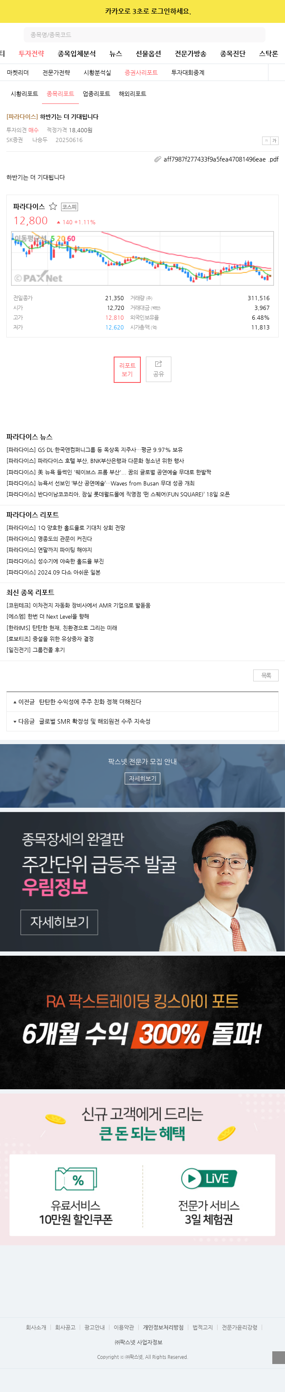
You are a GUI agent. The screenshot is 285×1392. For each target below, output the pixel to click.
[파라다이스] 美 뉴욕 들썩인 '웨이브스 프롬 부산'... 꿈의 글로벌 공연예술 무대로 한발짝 (108, 472)
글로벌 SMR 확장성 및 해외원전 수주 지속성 (95, 721)
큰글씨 (274, 141)
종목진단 (233, 54)
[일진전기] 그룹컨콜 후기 (35, 650)
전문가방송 (191, 54)
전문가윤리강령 (239, 1327)
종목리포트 (60, 93)
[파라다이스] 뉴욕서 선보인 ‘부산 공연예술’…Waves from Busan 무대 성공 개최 (100, 483)
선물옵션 (148, 54)
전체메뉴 (277, 34)
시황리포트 (24, 93)
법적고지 (203, 1327)
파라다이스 (29, 207)
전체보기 (276, 72)
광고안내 (94, 1327)
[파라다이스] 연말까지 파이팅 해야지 (49, 550)
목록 (266, 675)
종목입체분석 (77, 54)
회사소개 (36, 1327)
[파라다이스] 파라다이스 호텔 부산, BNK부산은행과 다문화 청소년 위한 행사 (95, 461)
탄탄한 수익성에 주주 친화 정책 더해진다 (90, 702)
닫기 (273, 11)
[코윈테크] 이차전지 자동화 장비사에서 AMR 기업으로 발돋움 (78, 605)
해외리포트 (132, 93)
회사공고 (65, 1327)
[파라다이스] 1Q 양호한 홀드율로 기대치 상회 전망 (65, 528)
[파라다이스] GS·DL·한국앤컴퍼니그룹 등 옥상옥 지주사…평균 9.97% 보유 (94, 450)
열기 (278, 1357)
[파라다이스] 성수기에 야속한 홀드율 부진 (55, 561)
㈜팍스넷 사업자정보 (138, 1342)
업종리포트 (96, 93)
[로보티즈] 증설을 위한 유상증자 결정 (50, 639)
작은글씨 (266, 141)
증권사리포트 (141, 72)
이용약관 (124, 1327)
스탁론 (268, 54)
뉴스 (115, 54)
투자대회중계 (187, 72)
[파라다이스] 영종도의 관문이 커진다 (49, 539)
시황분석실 (97, 72)
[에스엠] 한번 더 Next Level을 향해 (47, 616)
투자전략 (31, 54)
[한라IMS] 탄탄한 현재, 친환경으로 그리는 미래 (61, 628)
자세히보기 (142, 778)
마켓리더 (18, 72)
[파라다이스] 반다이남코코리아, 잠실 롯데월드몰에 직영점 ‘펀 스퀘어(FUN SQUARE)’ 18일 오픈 (118, 494)
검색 (257, 34)
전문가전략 (56, 72)
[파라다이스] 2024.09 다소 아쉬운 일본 (53, 572)
